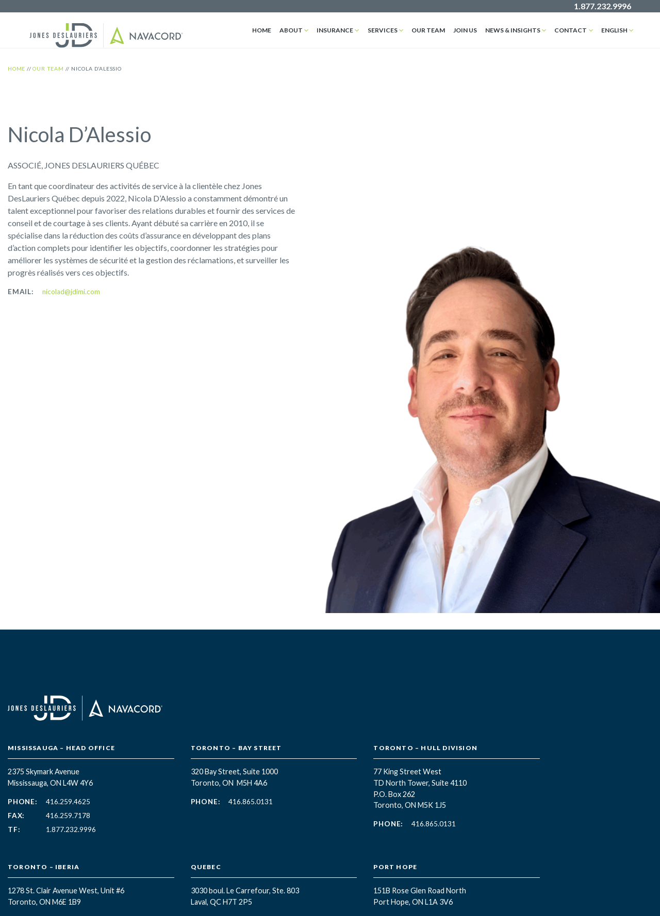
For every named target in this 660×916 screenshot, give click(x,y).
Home (262, 30)
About (291, 30)
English (614, 30)
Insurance (335, 30)
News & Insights (512, 30)
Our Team (428, 30)
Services (383, 30)
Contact (571, 30)
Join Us (465, 30)
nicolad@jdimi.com (71, 291)
